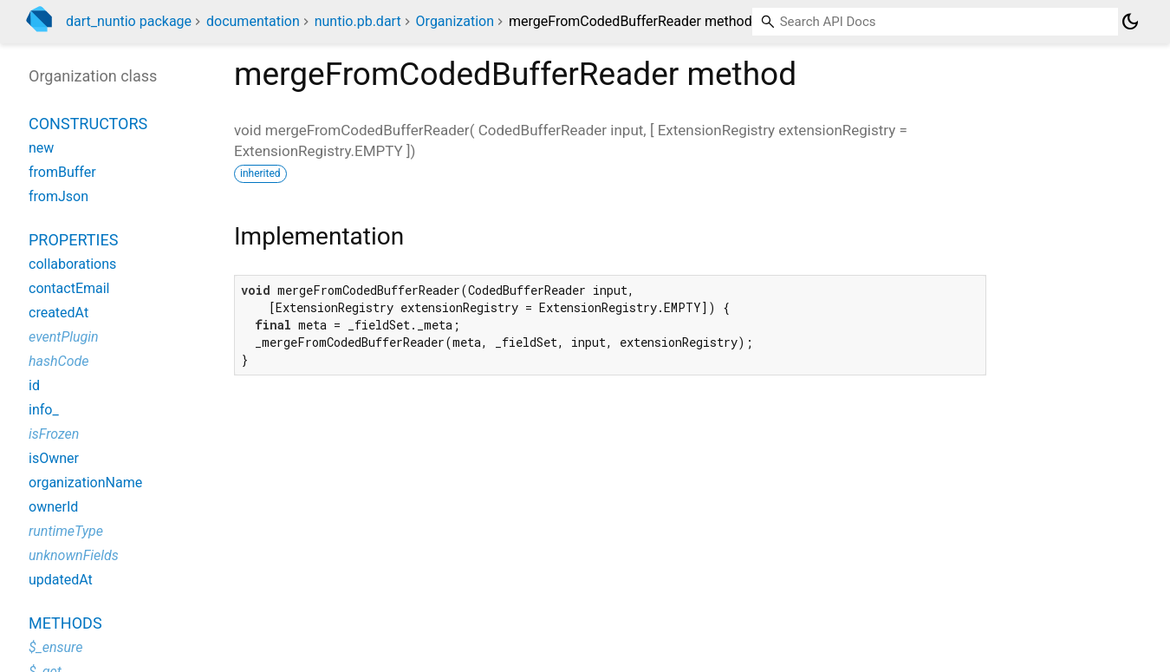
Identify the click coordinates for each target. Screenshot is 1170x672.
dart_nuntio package (129, 21)
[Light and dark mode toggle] (1130, 22)
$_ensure (55, 647)
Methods (65, 623)
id (34, 385)
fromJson (58, 196)
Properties (73, 240)
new (41, 148)
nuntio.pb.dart (358, 21)
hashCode (58, 361)
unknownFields (74, 555)
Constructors (88, 123)
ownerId (53, 507)
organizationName (85, 482)
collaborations (72, 264)
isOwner (54, 458)
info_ (44, 409)
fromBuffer (62, 172)
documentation (253, 21)
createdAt (58, 312)
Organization (455, 21)
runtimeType (66, 531)
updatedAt (61, 579)
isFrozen (54, 434)
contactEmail (69, 288)
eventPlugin (64, 337)
